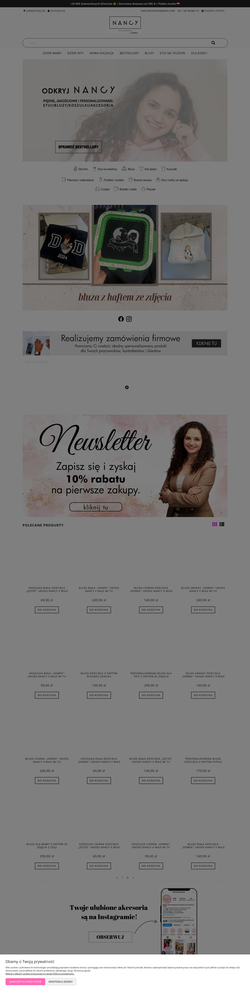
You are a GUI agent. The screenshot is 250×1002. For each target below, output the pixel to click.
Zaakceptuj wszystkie (25, 981)
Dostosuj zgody (61, 981)
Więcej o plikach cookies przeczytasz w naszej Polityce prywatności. (40, 973)
